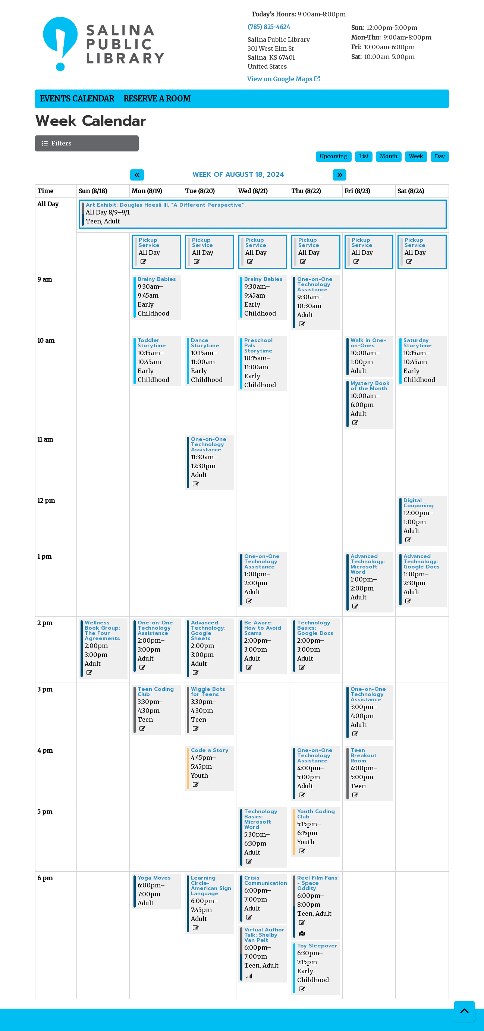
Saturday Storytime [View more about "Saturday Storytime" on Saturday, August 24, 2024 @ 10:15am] (417, 343)
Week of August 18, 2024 (238, 175)
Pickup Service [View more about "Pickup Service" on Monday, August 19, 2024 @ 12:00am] (149, 243)
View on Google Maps (280, 79)
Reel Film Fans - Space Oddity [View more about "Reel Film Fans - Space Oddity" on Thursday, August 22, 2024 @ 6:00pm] (317, 883)
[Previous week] (137, 175)
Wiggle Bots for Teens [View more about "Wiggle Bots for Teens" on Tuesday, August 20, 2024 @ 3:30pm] (208, 692)
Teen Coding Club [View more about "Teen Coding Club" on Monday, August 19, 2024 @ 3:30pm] (156, 692)
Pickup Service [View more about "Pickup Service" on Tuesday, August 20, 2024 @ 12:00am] (202, 243)
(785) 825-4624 (269, 27)
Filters (61, 143)
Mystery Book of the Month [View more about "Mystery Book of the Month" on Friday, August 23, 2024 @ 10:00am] (370, 386)
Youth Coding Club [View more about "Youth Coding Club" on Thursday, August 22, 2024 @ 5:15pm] (316, 814)
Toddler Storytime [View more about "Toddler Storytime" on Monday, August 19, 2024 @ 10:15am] (152, 343)
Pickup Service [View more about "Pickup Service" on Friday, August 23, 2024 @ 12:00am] (362, 243)
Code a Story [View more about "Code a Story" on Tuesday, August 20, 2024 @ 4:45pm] (210, 750)
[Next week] (339, 175)
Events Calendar (77, 98)
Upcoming (334, 156)
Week (416, 156)
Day (440, 156)
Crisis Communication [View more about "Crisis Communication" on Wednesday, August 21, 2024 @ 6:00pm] (265, 880)
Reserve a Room (157, 98)
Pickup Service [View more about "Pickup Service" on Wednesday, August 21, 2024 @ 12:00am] (255, 243)
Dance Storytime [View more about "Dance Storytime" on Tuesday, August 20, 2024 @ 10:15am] (205, 343)
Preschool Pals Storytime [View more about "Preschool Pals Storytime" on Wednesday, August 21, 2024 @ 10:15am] (258, 346)
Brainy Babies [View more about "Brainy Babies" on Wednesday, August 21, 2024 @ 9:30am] (263, 279)
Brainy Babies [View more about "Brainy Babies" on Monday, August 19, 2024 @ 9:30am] (157, 279)
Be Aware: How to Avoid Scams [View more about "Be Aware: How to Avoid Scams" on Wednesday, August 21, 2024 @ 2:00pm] (262, 628)
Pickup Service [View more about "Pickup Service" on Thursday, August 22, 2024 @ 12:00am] (308, 243)
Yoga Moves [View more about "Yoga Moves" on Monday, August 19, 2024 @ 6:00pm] (154, 878)
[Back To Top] (464, 1011)
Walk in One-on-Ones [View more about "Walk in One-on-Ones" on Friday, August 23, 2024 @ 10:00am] (368, 343)
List (363, 156)
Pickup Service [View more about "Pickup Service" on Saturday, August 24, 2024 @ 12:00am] (415, 243)
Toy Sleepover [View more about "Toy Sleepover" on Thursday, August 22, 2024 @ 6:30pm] (317, 946)
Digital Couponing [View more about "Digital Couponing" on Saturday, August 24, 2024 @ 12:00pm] (418, 503)
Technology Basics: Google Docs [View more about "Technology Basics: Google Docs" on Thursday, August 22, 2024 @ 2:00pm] (315, 628)
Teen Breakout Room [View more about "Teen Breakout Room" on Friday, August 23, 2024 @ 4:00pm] (364, 756)
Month (388, 156)
